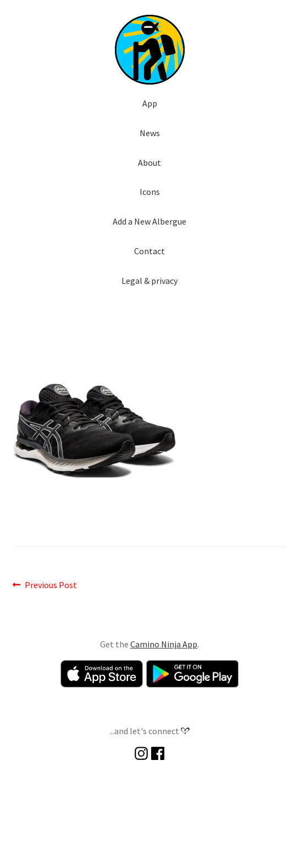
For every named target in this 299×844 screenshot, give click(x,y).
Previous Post (50, 585)
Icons (150, 191)
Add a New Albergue (149, 221)
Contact (149, 250)
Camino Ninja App (163, 644)
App (149, 103)
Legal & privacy (149, 280)
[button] (149, 49)
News (150, 132)
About (149, 162)
